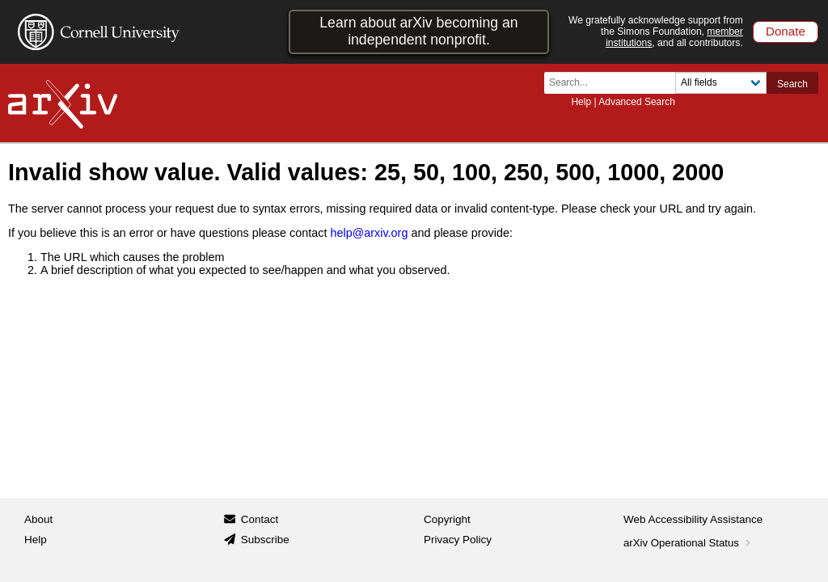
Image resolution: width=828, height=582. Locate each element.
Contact (260, 519)
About (38, 519)
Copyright (447, 519)
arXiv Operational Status (688, 543)
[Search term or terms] (614, 83)
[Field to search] (721, 83)
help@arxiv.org (369, 232)
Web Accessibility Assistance (693, 519)
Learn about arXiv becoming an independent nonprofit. (418, 31)
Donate (785, 31)
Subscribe (265, 540)
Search (792, 84)
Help (581, 102)
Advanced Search (636, 102)
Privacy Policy (458, 540)
